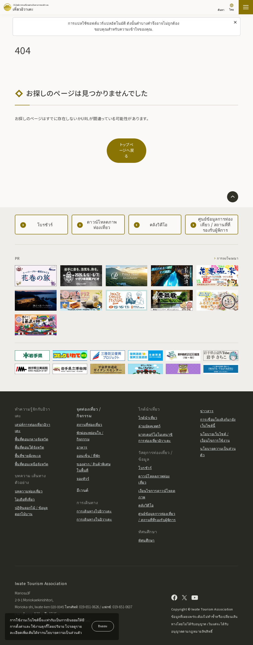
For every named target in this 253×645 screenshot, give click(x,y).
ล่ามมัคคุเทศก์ (149, 416)
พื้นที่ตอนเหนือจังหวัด (31, 454)
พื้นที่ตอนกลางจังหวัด (31, 429)
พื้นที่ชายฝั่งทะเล (28, 445)
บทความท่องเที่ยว (28, 481)
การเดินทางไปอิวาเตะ (94, 501)
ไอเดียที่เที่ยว (25, 489)
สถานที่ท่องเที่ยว (89, 414)
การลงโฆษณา (226, 248)
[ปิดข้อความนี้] (235, 22)
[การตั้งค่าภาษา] (231, 7)
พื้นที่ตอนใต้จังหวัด (29, 437)
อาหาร (82, 437)
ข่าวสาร (206, 400)
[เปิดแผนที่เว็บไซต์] (246, 7)
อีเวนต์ (82, 480)
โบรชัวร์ (145, 457)
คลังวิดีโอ (145, 495)
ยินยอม (102, 626)
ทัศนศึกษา (146, 530)
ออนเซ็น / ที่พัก (88, 445)
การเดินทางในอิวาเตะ (94, 509)
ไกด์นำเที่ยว (147, 407)
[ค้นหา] (221, 7)
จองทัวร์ (83, 468)
